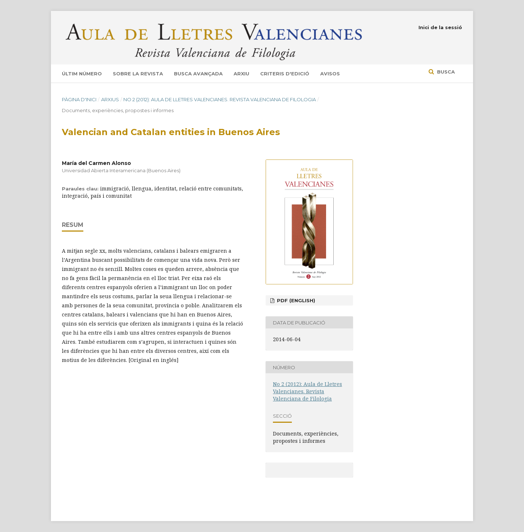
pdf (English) (295, 300)
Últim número (82, 73)
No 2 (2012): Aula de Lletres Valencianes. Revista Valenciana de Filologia (219, 99)
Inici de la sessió (440, 27)
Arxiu (241, 73)
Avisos (330, 73)
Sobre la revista (138, 73)
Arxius (110, 99)
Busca (445, 72)
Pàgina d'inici (79, 99)
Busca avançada (198, 73)
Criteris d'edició (284, 73)
